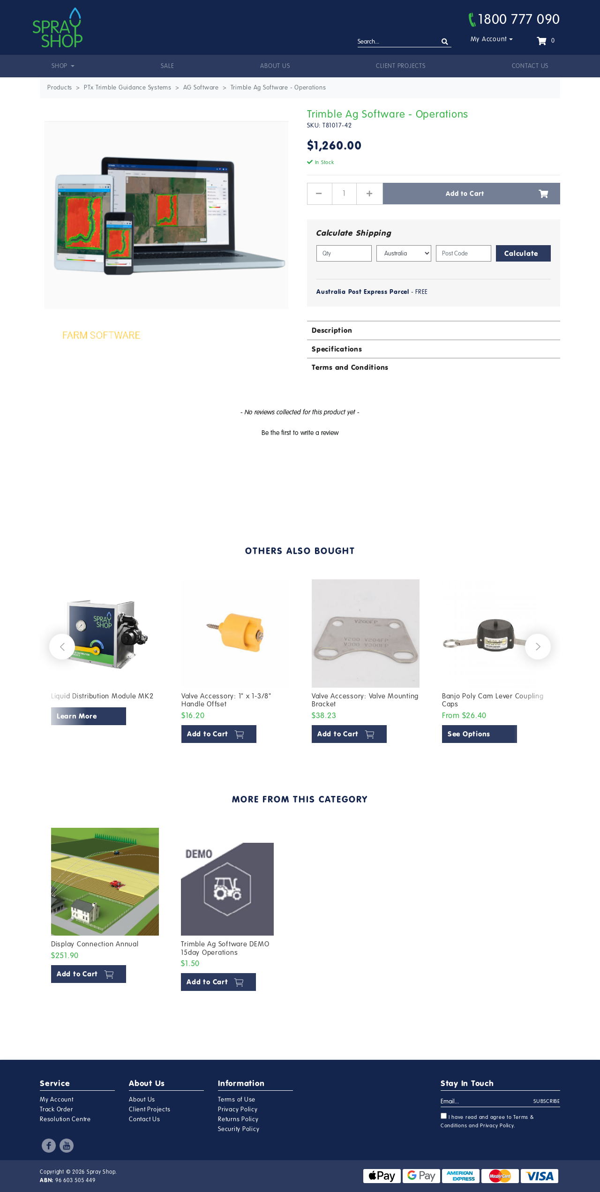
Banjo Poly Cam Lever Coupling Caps (493, 700)
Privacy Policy (238, 1109)
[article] (105, 663)
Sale (167, 66)
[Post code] (463, 253)
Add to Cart (497, 193)
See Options (469, 733)
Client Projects (400, 66)
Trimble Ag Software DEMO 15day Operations (225, 948)
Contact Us (530, 66)
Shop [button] (60, 66)
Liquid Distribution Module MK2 (102, 696)
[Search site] (445, 42)
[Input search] (404, 42)
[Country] (404, 253)
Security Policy (238, 1129)
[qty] (344, 253)
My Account (489, 39)
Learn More (77, 716)
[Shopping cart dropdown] (545, 40)
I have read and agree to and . (487, 1121)
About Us (275, 66)
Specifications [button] (337, 349)
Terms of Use (236, 1099)
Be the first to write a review (300, 433)
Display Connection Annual (95, 944)
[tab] (433, 330)
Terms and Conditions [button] (350, 367)
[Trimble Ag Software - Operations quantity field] (344, 193)
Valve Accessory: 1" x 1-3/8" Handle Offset (226, 700)
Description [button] (332, 330)
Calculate (521, 253)
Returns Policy (238, 1119)
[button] (300, 432)
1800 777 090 (514, 19)
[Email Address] (487, 1102)
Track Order (56, 1109)
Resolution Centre (65, 1119)
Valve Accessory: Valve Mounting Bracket (365, 700)
